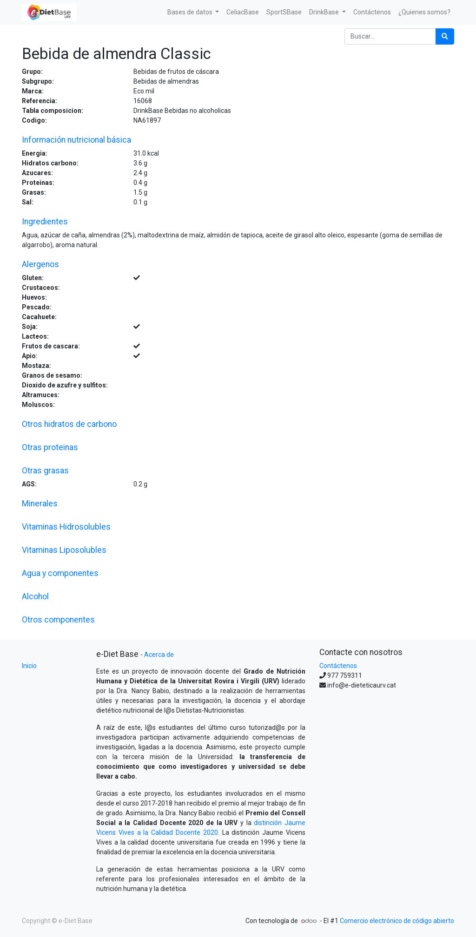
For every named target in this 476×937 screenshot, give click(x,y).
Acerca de (159, 654)
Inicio (29, 665)
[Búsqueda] (445, 36)
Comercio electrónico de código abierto (397, 920)
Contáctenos (338, 665)
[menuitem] (243, 12)
